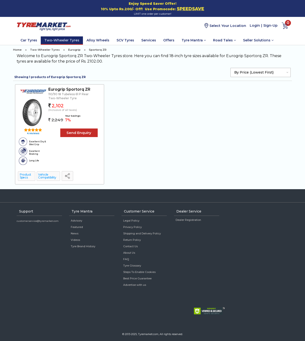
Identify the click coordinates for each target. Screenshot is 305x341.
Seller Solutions (258, 40)
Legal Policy (131, 220)
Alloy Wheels (97, 40)
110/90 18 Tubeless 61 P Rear (68, 94)
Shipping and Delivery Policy (142, 233)
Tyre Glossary (132, 265)
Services (148, 40)
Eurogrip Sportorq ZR (69, 89)
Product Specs (25, 176)
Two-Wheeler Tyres (61, 40)
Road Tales (224, 40)
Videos (75, 240)
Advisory (76, 220)
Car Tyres (28, 40)
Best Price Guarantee (137, 278)
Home (17, 49)
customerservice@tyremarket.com (38, 220)
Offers (168, 40)
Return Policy (132, 240)
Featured (77, 227)
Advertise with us (134, 285)
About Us (129, 252)
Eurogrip (74, 49)
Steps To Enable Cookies (139, 272)
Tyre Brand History (83, 246)
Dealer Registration (188, 220)
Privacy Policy (132, 227)
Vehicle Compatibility (47, 176)
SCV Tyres (125, 40)
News (74, 233)
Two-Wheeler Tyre (62, 98)
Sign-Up (270, 25)
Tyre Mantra (194, 40)
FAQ (126, 259)
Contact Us (130, 246)
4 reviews (32, 133)
